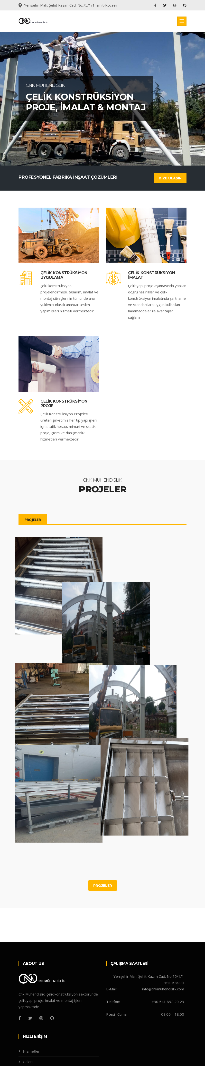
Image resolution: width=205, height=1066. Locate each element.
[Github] (52, 979)
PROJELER (33, 519)
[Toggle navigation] (181, 21)
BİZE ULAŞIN (170, 178)
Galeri (28, 1022)
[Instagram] (41, 979)
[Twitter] (30, 979)
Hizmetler (31, 1012)
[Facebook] (19, 979)
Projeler (30, 1033)
